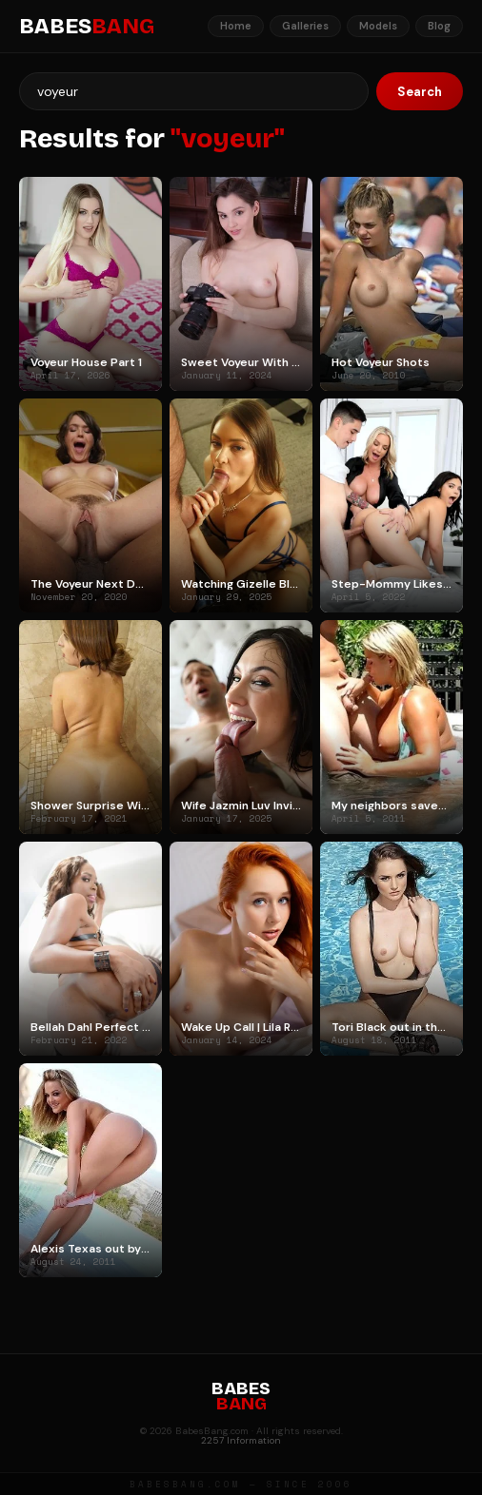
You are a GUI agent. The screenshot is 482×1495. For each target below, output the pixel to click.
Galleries (305, 25)
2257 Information (241, 1440)
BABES (86, 26)
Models (378, 25)
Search (419, 92)
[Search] (194, 91)
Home (235, 25)
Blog (439, 25)
